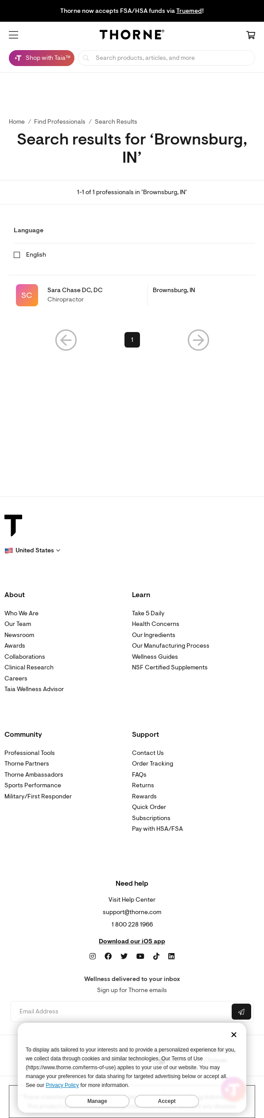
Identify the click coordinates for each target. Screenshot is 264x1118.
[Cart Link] (250, 36)
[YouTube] (140, 956)
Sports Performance (32, 785)
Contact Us (148, 753)
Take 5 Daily (148, 613)
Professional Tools (29, 753)
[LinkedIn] (171, 956)
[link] (132, 295)
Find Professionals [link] (59, 121)
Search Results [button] (116, 121)
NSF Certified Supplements (170, 667)
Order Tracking (152, 763)
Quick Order (149, 807)
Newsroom (19, 635)
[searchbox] (166, 58)
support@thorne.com (132, 912)
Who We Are (21, 613)
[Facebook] (108, 956)
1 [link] (132, 340)
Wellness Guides (155, 657)
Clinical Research (29, 667)
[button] (13, 35)
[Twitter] (124, 956)
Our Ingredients (153, 635)
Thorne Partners (26, 763)
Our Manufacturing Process (171, 645)
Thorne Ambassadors (33, 774)
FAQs (139, 774)
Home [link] (17, 121)
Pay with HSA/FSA (157, 829)
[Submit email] (241, 1012)
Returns (143, 785)
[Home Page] (132, 36)
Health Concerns (155, 624)
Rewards (144, 796)
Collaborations (24, 657)
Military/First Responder (38, 796)
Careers (15, 678)
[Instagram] (92, 956)
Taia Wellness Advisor (34, 689)
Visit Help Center (132, 899)
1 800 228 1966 (132, 924)
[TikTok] (156, 956)
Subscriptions (151, 818)
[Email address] (120, 1012)
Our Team (17, 624)
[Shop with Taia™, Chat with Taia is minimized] (41, 58)
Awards (14, 645)
